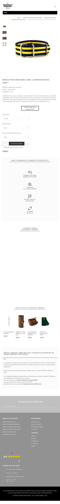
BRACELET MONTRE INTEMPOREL (11, 424)
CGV (33, 495)
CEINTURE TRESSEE (36, 424)
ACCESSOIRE (34, 429)
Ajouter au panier (17, 143)
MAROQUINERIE (36, 418)
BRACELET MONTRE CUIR (9, 421)
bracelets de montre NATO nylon (32, 384)
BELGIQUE (33, 438)
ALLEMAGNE (34, 443)
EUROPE (33, 446)
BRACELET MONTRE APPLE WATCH (12, 429)
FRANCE (33, 436)
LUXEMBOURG (35, 441)
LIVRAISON (34, 433)
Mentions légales (39, 495)
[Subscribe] (55, 406)
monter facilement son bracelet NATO (27, 380)
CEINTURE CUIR (35, 421)
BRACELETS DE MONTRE (10, 418)
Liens (46, 495)
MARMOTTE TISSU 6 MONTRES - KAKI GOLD (20, 333)
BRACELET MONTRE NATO (9, 432)
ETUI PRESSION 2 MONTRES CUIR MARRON (32, 333)
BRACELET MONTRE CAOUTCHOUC (12, 426)
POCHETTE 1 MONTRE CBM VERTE (43, 333)
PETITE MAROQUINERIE (37, 426)
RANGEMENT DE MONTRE (9, 434)
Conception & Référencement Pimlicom (22, 495)
